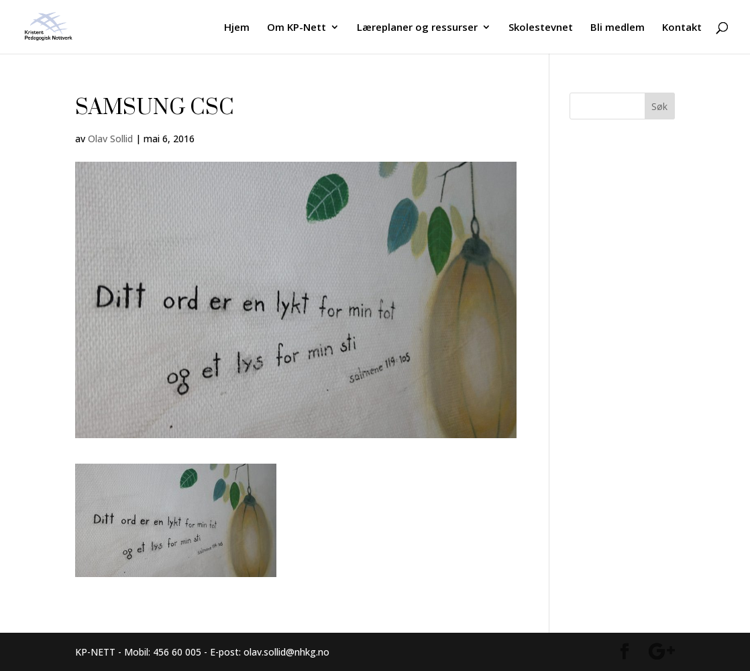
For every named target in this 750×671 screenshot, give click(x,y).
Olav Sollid (110, 138)
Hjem (237, 28)
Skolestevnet (540, 28)
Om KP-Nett (296, 28)
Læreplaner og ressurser (417, 28)
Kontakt (682, 28)
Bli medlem (617, 28)
